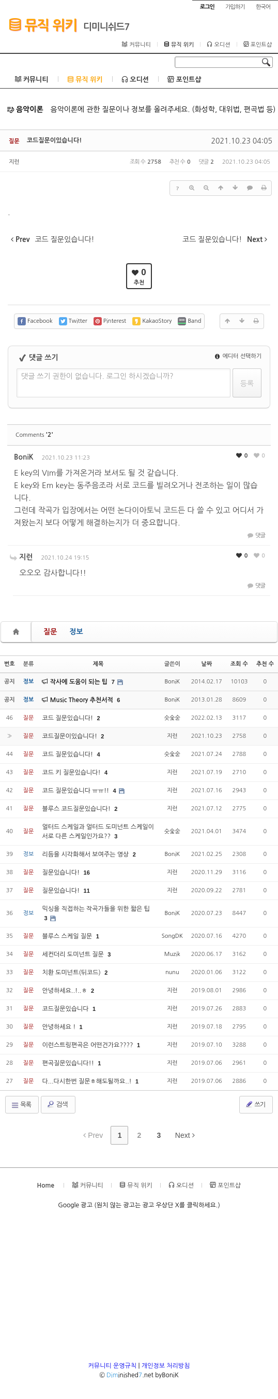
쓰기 (255, 1104)
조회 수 (239, 664)
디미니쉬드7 (106, 27)
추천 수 (265, 664)
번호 (9, 664)
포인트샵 (257, 44)
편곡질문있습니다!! (69, 1063)
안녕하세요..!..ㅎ (65, 991)
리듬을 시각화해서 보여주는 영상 (86, 854)
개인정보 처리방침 (166, 1366)
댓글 (255, 535)
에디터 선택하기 (238, 356)
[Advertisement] (139, 1288)
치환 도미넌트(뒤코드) (72, 972)
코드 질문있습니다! (68, 718)
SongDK (172, 936)
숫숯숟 (172, 718)
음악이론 (25, 109)
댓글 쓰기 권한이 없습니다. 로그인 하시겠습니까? (97, 376)
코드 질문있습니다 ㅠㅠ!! (76, 791)
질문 (50, 631)
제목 (98, 664)
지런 (14, 162)
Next (185, 1135)
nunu (172, 972)
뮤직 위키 (42, 25)
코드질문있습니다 (66, 1009)
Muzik (172, 954)
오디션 (218, 44)
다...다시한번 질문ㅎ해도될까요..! (87, 1081)
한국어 (263, 7)
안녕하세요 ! (59, 1027)
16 (87, 872)
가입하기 (234, 7)
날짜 (206, 664)
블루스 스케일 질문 (68, 936)
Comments (34, 435)
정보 (76, 631)
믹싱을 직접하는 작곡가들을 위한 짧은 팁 (96, 909)
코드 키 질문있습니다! (72, 772)
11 (87, 891)
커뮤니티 (136, 44)
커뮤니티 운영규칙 (112, 1366)
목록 (21, 1105)
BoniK (24, 457)
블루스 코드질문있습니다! (77, 809)
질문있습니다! (61, 872)
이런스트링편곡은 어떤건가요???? (88, 1045)
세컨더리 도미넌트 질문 (73, 954)
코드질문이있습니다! (54, 140)
